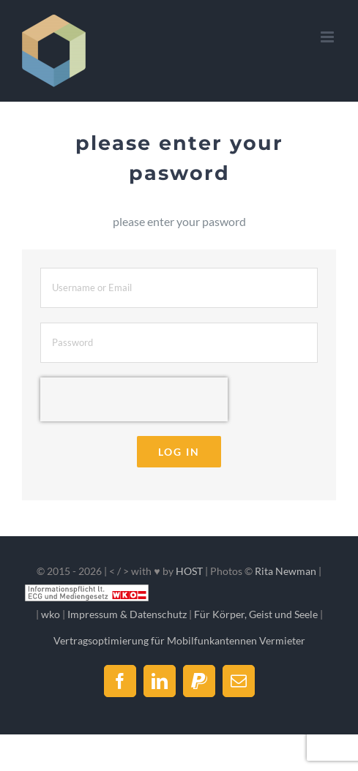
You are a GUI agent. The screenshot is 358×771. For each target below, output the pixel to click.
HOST (189, 571)
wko (50, 614)
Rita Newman (285, 571)
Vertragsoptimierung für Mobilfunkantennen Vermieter (179, 640)
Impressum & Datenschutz (127, 614)
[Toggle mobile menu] (328, 37)
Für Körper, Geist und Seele (256, 614)
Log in (179, 451)
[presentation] (134, 399)
